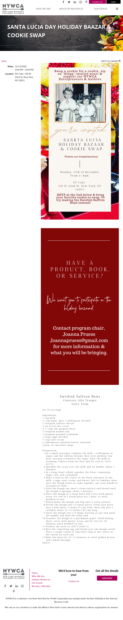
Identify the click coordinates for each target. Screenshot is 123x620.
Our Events (37, 582)
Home (35, 573)
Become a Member (41, 586)
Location (9, 73)
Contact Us (97, 2)
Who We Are (38, 576)
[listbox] (111, 61)
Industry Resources (41, 579)
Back (4, 61)
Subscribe (107, 578)
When (11, 66)
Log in (113, 2)
